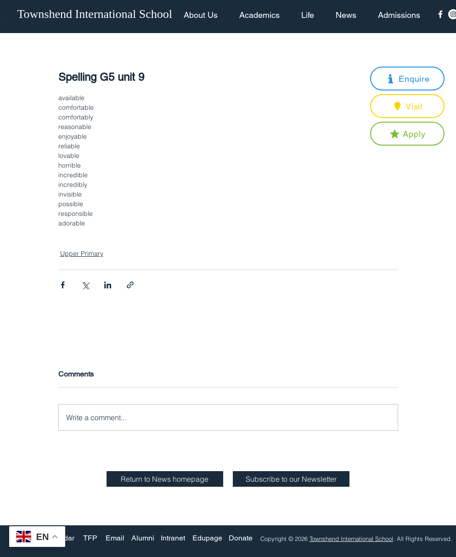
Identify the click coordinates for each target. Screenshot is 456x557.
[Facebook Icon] (440, 14)
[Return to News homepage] (165, 479)
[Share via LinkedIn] (107, 285)
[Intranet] (173, 538)
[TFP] (90, 538)
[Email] (115, 538)
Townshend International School (351, 538)
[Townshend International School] (96, 14)
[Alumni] (143, 538)
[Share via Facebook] (62, 285)
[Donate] (241, 538)
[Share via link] (130, 285)
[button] (407, 78)
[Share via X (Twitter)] (85, 285)
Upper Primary (81, 253)
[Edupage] (207, 538)
